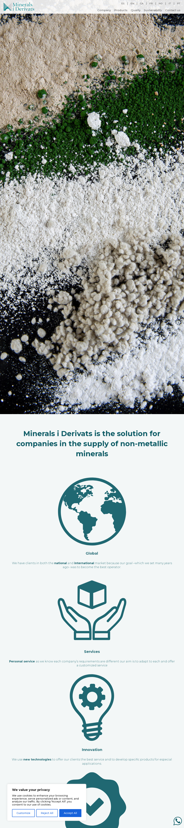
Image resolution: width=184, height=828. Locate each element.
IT (170, 3)
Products (120, 10)
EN (132, 3)
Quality (136, 10)
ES (123, 3)
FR (151, 3)
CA (141, 3)
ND (161, 3)
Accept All (70, 813)
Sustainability (153, 10)
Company (104, 10)
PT (178, 3)
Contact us (172, 10)
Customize (23, 813)
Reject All (47, 813)
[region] (46, 802)
